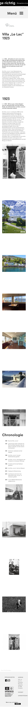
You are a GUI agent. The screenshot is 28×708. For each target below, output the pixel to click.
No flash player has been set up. (14, 50)
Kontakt (20, 692)
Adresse (20, 677)
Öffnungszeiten (10, 677)
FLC (16, 82)
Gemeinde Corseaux (9, 87)
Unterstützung (22, 695)
